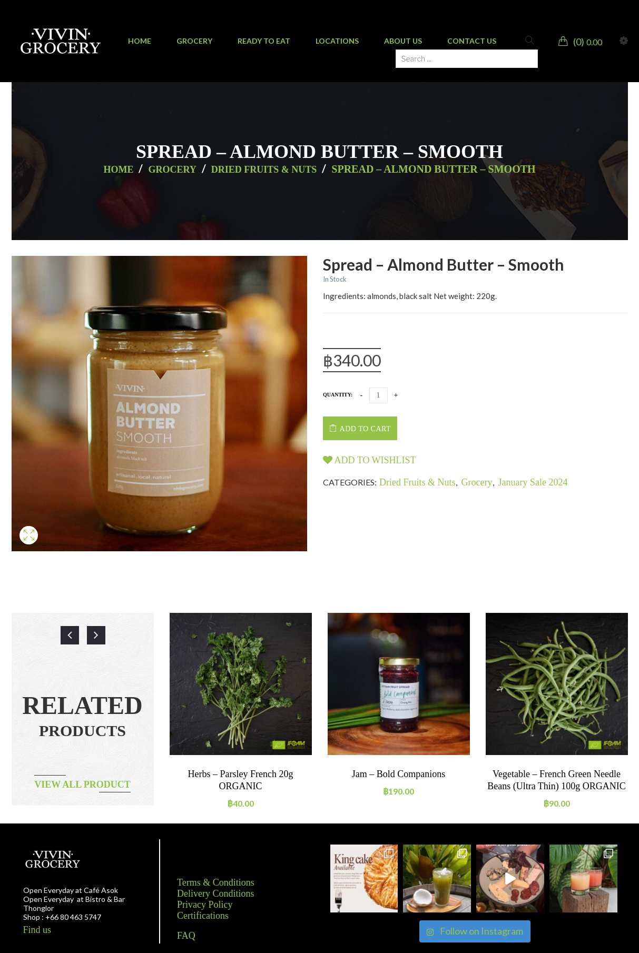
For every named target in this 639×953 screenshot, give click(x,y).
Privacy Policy (205, 904)
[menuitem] (139, 41)
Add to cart (365, 429)
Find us (37, 930)
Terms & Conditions (215, 882)
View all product (82, 784)
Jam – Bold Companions (399, 774)
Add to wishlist (369, 460)
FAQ (186, 935)
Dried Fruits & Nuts (264, 169)
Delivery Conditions (215, 893)
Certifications (203, 915)
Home (118, 169)
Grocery (172, 169)
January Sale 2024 (533, 482)
